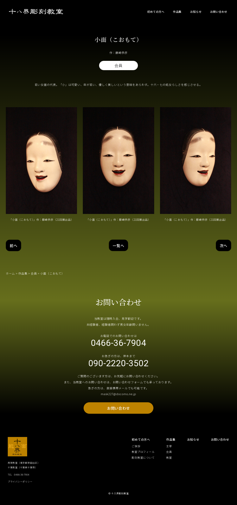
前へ (14, 245)
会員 (34, 274)
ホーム (10, 274)
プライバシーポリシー (20, 484)
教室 (169, 460)
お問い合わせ (118, 410)
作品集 (22, 274)
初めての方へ (141, 442)
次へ (223, 245)
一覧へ (118, 245)
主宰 (169, 448)
